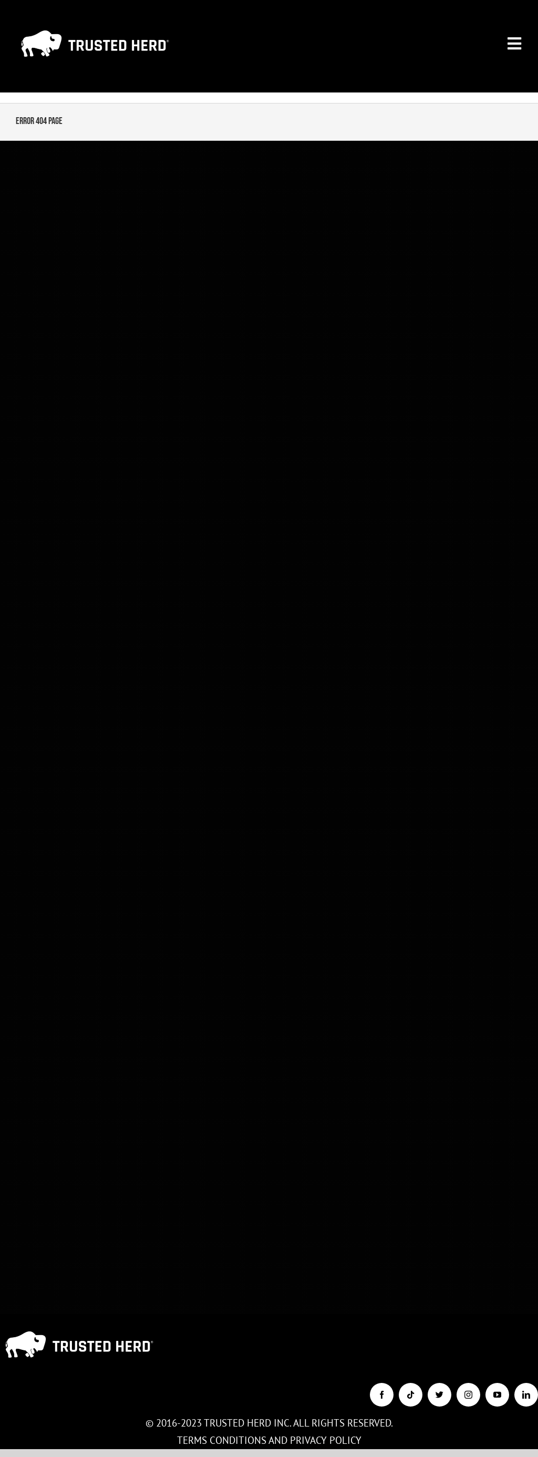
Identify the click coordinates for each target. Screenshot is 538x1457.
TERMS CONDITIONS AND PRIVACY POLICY (269, 1440)
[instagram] (468, 1395)
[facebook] (382, 1395)
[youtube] (497, 1395)
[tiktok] (410, 1395)
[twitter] (439, 1395)
